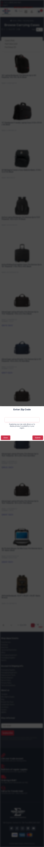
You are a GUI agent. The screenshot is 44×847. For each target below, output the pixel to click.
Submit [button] (38, 438)
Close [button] (5, 438)
